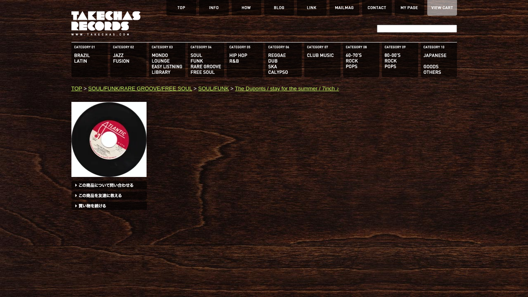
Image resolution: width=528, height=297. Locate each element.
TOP (76, 88)
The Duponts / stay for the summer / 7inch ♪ (287, 88)
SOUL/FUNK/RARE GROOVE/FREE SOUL (140, 88)
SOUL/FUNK (213, 88)
